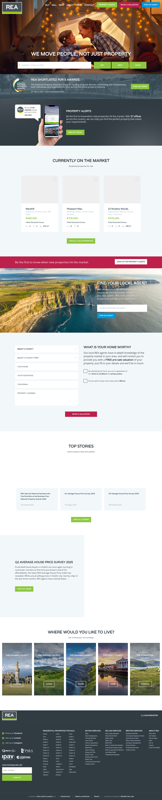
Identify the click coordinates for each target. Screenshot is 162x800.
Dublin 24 (72, 756)
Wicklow (58, 775)
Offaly (45, 769)
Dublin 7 (45, 745)
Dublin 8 (58, 745)
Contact (89, 5)
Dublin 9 (71, 745)
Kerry (57, 758)
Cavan (58, 734)
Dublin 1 (71, 737)
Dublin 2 (45, 739)
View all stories (81, 520)
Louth (71, 764)
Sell (54, 5)
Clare (70, 734)
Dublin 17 (59, 753)
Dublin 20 (46, 756)
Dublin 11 (59, 747)
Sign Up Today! (75, 132)
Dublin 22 (59, 756)
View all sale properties (81, 241)
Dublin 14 (59, 750)
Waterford (59, 772)
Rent (61, 5)
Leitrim (71, 761)
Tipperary (46, 772)
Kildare (71, 758)
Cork (44, 737)
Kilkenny (45, 761)
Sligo (70, 769)
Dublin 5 (45, 742)
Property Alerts (107, 5)
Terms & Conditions (82, 796)
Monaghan (72, 766)
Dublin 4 (71, 739)
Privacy (97, 796)
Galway (45, 758)
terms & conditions (99, 374)
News (79, 5)
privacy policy (116, 374)
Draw (138, 65)
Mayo (44, 766)
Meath (58, 766)
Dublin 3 (58, 739)
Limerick (45, 764)
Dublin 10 (46, 747)
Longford (59, 764)
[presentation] (100, 388)
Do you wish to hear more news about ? (106, 381)
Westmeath (72, 772)
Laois (57, 761)
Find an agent (151, 5)
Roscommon (59, 769)
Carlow (45, 734)
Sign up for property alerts (131, 262)
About (70, 5)
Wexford (45, 775)
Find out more (140, 86)
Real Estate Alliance (44, 796)
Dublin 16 (46, 753)
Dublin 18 (72, 753)
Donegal (58, 737)
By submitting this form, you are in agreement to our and (107, 372)
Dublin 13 (46, 750)
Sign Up (17, 778)
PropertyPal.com (127, 796)
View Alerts (28, 115)
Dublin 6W (72, 742)
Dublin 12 (72, 747)
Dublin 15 (72, 750)
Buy (47, 5)
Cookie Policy (65, 796)
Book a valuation (129, 5)
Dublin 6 (58, 742)
